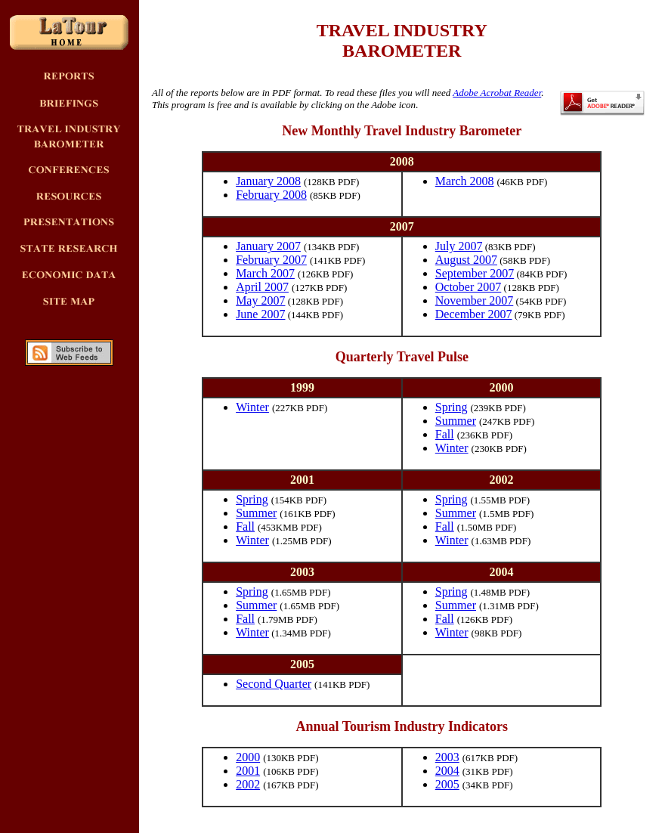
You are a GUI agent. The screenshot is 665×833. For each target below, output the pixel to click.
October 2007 (468, 286)
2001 (248, 770)
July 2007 (459, 246)
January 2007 (268, 246)
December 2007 (473, 314)
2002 (248, 784)
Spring (451, 407)
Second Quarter (273, 683)
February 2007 (271, 259)
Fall (444, 434)
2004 (447, 770)
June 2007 (260, 314)
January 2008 (268, 181)
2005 (447, 784)
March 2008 (464, 181)
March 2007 (265, 273)
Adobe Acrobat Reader (497, 92)
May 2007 (260, 300)
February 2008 (271, 194)
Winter (252, 407)
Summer (455, 420)
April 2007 (262, 286)
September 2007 (474, 273)
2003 (447, 757)
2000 (248, 757)
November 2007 (474, 300)
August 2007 (466, 259)
